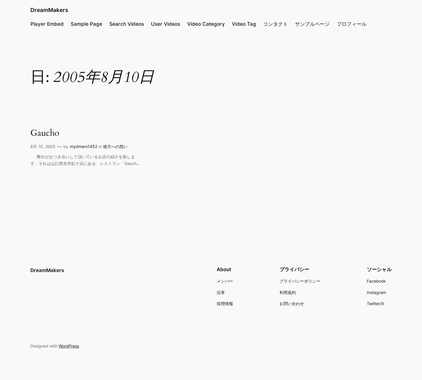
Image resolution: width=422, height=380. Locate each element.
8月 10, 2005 (42, 146)
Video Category (206, 24)
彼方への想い (115, 146)
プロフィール (352, 24)
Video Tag (244, 24)
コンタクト (275, 24)
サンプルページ (312, 24)
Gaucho (44, 133)
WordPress (69, 345)
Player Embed (47, 24)
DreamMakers (49, 9)
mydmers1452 (83, 146)
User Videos (165, 24)
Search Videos (126, 24)
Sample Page (86, 24)
